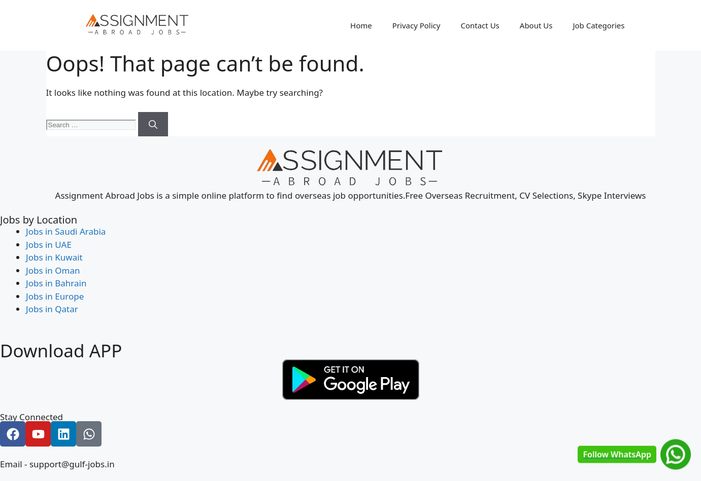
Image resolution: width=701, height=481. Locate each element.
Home (361, 25)
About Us (536, 25)
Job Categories (598, 25)
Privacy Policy (416, 25)
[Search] (153, 124)
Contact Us (479, 25)
